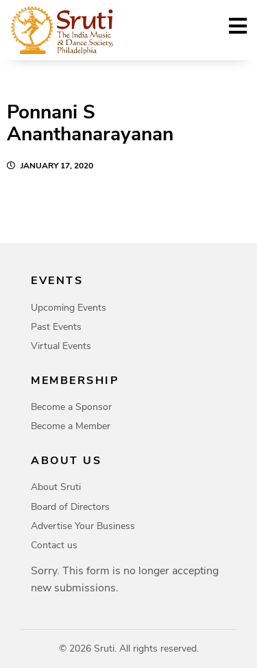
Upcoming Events (68, 307)
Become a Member (70, 426)
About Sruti (56, 486)
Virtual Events (61, 345)
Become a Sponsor (71, 406)
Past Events (56, 326)
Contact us (54, 545)
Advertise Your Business (83, 525)
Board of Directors (70, 506)
